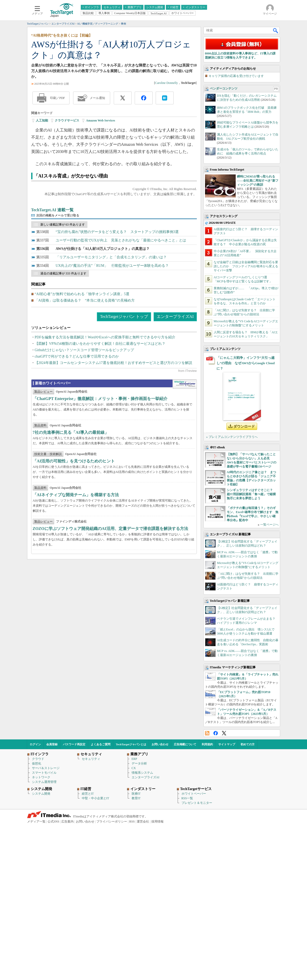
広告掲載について (185, 810)
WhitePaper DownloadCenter (185, 424)
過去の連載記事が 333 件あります (63, 273)
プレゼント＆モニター (196, 869)
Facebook (215, 799)
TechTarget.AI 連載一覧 (52, 210)
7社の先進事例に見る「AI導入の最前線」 (71, 472)
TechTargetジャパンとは (131, 810)
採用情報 (157, 888)
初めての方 (248, 810)
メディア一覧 (36, 888)
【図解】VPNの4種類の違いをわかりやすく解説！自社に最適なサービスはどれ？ (100, 344)
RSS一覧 (187, 865)
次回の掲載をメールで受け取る (57, 215)
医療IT (136, 860)
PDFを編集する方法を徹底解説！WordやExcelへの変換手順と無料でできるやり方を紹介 (105, 337)
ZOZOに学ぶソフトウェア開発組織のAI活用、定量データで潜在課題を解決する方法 (110, 569)
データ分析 (139, 830)
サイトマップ (226, 810)
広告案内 (67, 888)
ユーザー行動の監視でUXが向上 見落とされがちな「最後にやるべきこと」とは (121, 240)
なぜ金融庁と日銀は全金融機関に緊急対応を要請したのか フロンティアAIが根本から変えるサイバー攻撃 (246, 333)
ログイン (35, 810)
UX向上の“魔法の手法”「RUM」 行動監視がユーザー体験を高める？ (112, 266)
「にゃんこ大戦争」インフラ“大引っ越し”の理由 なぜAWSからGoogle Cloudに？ (246, 429)
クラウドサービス (67, 120)
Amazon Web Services (100, 120)
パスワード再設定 (74, 810)
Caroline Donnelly (166, 83)
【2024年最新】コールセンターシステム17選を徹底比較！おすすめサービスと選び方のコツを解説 (113, 363)
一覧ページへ (269, 591)
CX (134, 834)
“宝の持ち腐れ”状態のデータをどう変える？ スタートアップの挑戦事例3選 (117, 232)
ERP (134, 825)
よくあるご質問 (100, 810)
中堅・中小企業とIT (95, 865)
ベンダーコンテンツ (223, 155)
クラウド (38, 825)
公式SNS (53, 888)
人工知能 (42, 120)
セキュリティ (91, 825)
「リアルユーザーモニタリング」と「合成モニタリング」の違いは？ (111, 257)
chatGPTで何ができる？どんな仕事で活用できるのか (77, 356)
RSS (207, 799)
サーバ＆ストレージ (46, 834)
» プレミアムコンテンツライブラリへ (232, 503)
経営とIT (88, 860)
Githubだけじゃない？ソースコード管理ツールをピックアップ (84, 350)
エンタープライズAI (175, 316)
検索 (276, 30)
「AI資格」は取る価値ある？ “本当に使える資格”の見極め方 (85, 300)
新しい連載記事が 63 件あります (62, 224)
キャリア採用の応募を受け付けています (236, 142)
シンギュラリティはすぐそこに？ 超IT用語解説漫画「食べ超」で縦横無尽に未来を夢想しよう (251, 561)
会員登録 (52, 810)
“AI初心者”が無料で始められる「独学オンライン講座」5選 (82, 294)
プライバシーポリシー (111, 888)
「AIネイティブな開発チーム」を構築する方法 (76, 535)
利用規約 (207, 810)
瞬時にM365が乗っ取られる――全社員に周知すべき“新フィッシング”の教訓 (257, 247)
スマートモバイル (44, 839)
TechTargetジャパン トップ (124, 316)
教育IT (136, 865)
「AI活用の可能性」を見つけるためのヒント (74, 501)
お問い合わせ (160, 810)
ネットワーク (41, 844)
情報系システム (142, 839)
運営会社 (143, 888)
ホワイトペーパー (193, 860)
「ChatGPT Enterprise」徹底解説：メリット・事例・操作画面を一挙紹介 (100, 439)
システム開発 (41, 860)
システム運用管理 (44, 848)
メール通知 (97, 98)
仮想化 (36, 830)
